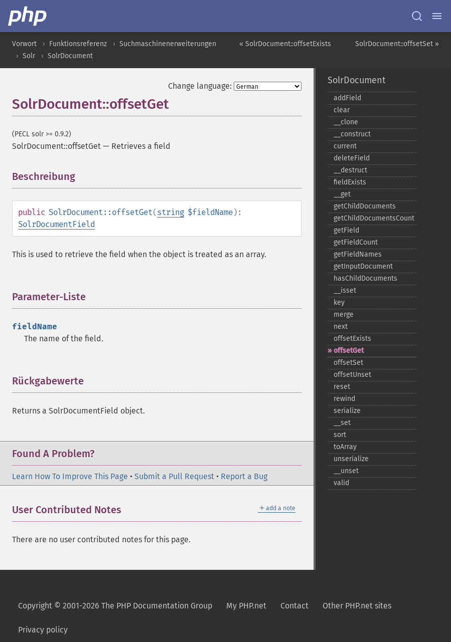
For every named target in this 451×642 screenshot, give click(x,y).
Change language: (200, 86)
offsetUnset (352, 374)
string (170, 212)
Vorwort (24, 44)
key (339, 302)
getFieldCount (356, 242)
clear (342, 110)
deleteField (352, 158)
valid (341, 483)
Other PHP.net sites (357, 605)
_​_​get (342, 194)
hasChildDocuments (365, 278)
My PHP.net (246, 605)
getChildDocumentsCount (374, 218)
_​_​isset (345, 290)
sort (340, 435)
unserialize (351, 459)
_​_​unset (346, 471)
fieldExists (350, 182)
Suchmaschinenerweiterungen (167, 44)
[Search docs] (417, 16)
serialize (347, 410)
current (345, 146)
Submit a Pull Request (174, 476)
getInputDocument (363, 266)
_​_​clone (346, 122)
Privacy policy (43, 629)
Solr (29, 56)
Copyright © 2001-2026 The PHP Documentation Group (115, 605)
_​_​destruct (350, 170)
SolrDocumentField (56, 224)
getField (346, 230)
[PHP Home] (28, 16)
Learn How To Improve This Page (70, 476)
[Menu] (437, 16)
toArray (345, 447)
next (341, 326)
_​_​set (342, 422)
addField (347, 98)
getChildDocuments (365, 206)
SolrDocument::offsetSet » (397, 44)
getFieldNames (358, 254)
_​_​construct (352, 134)
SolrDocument (70, 56)
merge (344, 314)
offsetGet (349, 350)
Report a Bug (244, 476)
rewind (344, 398)
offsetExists (352, 338)
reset (342, 386)
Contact (294, 605)
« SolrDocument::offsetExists (285, 44)
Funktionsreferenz (78, 44)
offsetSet (348, 362)
